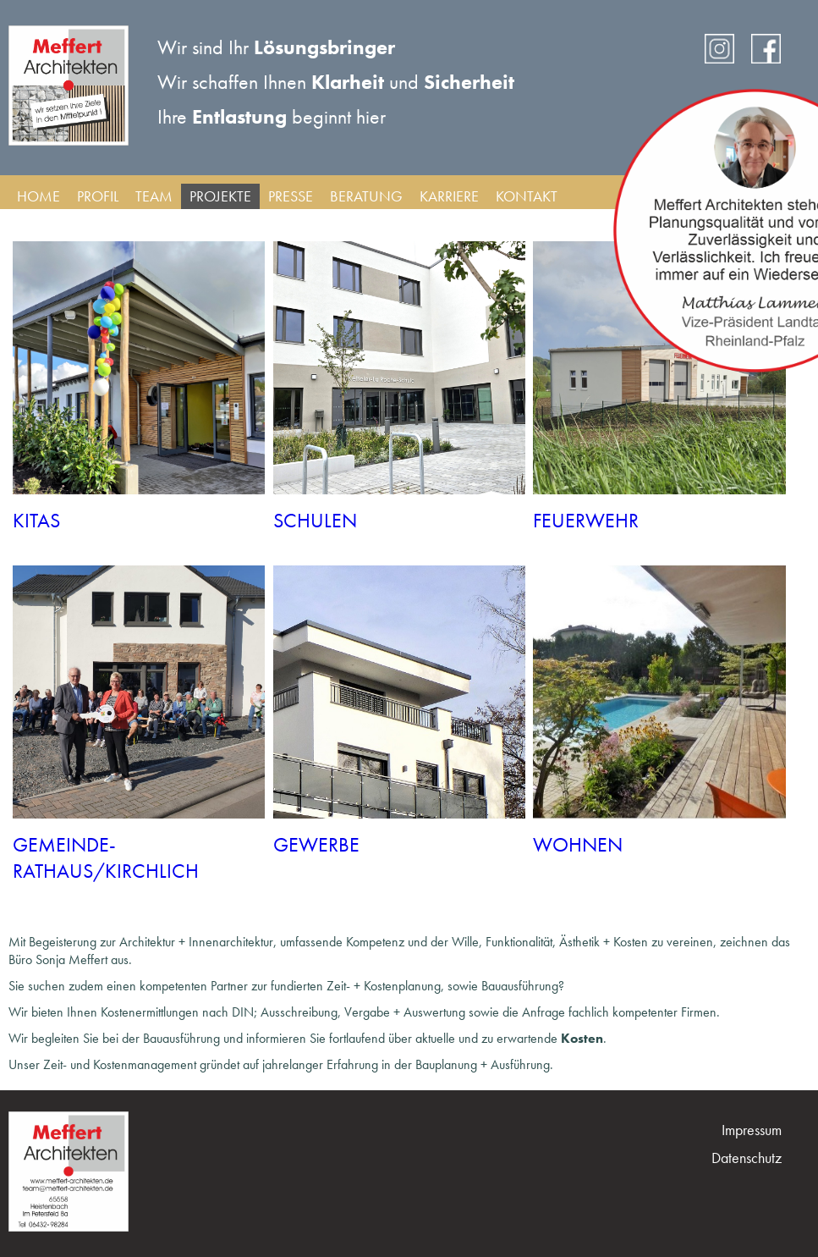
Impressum (752, 1129)
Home (38, 196)
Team (154, 196)
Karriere (449, 196)
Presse (290, 196)
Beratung (366, 196)
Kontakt (526, 196)
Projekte (220, 196)
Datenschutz (746, 1157)
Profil (97, 196)
